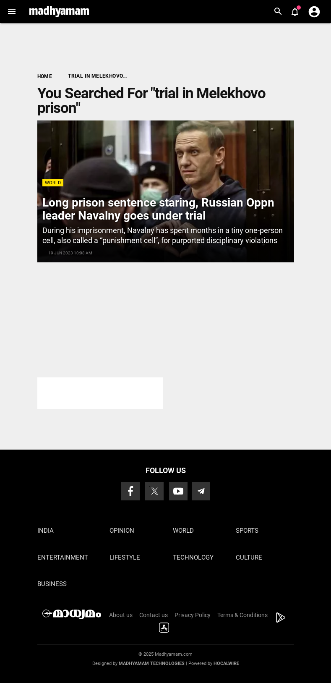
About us (121, 615)
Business (52, 584)
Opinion (121, 530)
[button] (11, 11)
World (53, 183)
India (45, 530)
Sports (247, 530)
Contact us (153, 615)
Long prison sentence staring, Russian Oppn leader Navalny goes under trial (158, 209)
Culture (249, 557)
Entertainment (62, 557)
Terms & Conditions (242, 615)
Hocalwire (226, 663)
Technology (193, 557)
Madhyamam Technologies (152, 663)
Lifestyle (124, 557)
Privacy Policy (193, 615)
